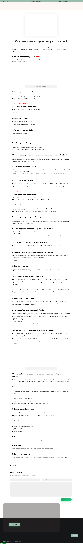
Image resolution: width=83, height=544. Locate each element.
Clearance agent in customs (23, 103)
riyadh (38, 56)
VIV (21, 541)
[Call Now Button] (3, 543)
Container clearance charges (23, 139)
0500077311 (5, 1)
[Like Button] (69, 465)
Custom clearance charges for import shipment (27, 191)
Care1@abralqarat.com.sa (35, 1)
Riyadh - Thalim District (63, 1)
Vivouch (45, 45)
